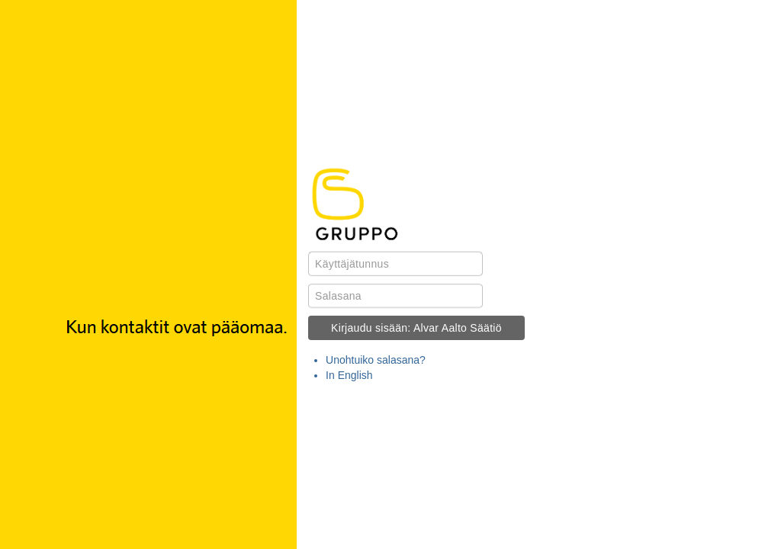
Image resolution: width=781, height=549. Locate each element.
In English (349, 375)
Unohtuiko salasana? (376, 360)
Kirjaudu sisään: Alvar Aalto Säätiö (416, 328)
